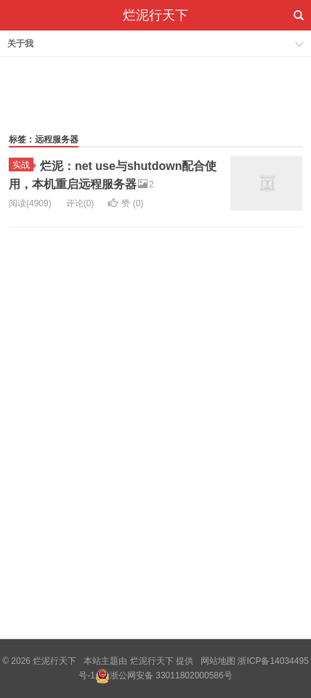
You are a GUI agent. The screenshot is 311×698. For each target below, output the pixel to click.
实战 (22, 165)
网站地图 (218, 661)
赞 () (125, 203)
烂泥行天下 (155, 15)
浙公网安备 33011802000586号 (171, 675)
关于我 (20, 43)
